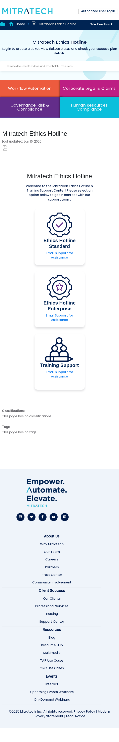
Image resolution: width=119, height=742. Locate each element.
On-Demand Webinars (52, 699)
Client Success (52, 590)
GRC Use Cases (52, 668)
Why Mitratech (52, 544)
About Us (52, 536)
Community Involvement (51, 582)
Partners (52, 567)
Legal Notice (75, 716)
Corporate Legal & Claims (89, 88)
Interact (51, 684)
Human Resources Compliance (89, 107)
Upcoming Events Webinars (52, 692)
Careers (51, 559)
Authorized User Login (98, 11)
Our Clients (52, 598)
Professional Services (51, 606)
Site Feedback (101, 24)
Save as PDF (4, 148)
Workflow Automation (30, 88)
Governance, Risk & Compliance (29, 107)
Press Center (52, 575)
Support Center (51, 621)
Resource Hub (52, 645)
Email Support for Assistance (59, 255)
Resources (52, 629)
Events (52, 676)
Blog (51, 637)
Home (17, 24)
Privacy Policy (84, 711)
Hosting (52, 614)
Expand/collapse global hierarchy (2, 23)
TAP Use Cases (51, 660)
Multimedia (51, 653)
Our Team (52, 552)
